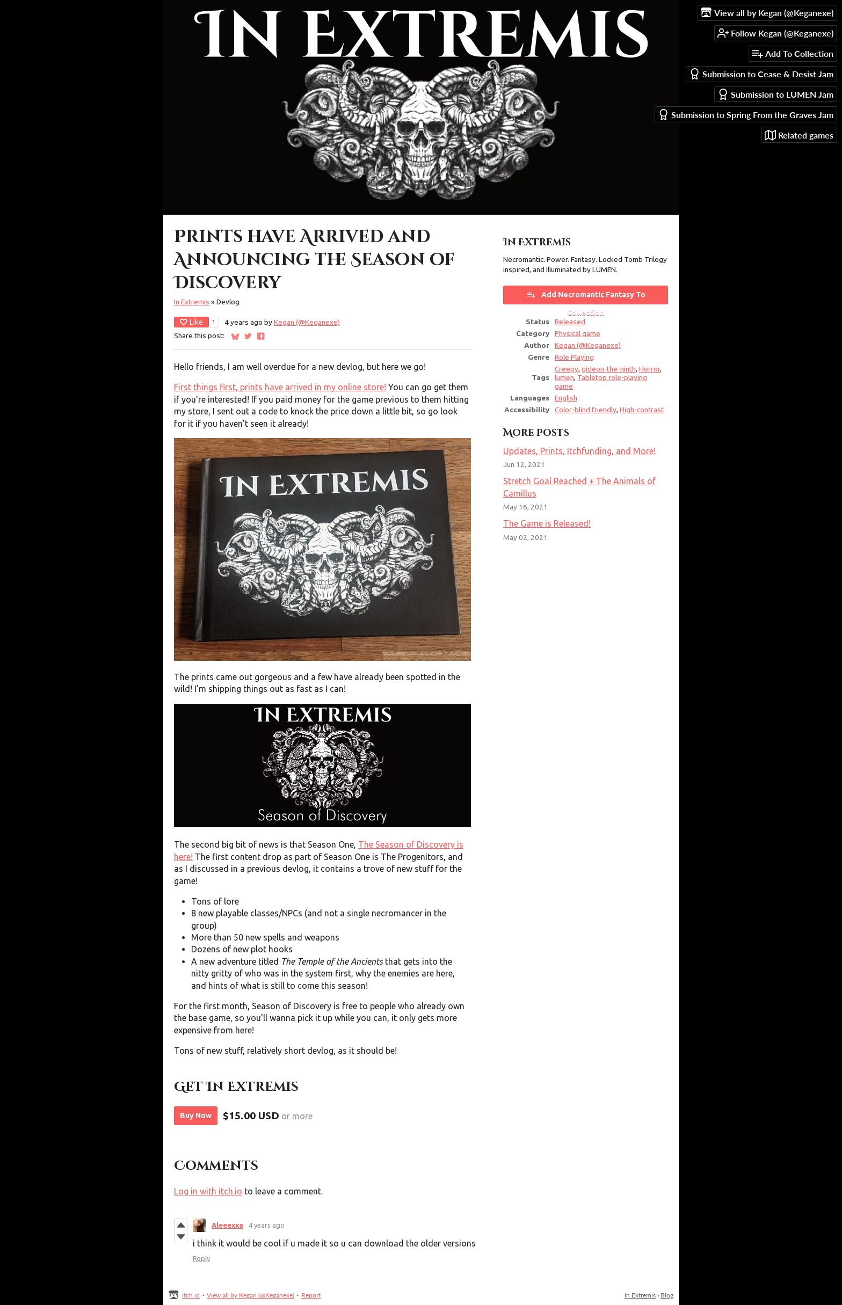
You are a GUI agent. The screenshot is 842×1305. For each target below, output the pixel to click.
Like (191, 322)
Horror (649, 368)
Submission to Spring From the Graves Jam (745, 114)
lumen (564, 377)
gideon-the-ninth (609, 368)
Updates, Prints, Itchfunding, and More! (579, 451)
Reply (201, 1258)
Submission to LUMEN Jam (775, 94)
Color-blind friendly (585, 409)
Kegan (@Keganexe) (307, 322)
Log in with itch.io (208, 1191)
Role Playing (574, 357)
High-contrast (642, 409)
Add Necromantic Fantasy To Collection (585, 297)
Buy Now (196, 1115)
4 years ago (267, 1225)
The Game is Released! (547, 523)
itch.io (191, 1295)
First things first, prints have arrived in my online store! (280, 387)
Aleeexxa (227, 1225)
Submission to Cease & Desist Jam (761, 73)
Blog (666, 1295)
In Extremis (191, 301)
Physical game (577, 333)
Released (570, 321)
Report (311, 1295)
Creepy (566, 368)
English (566, 397)
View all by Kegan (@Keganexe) (250, 1295)
